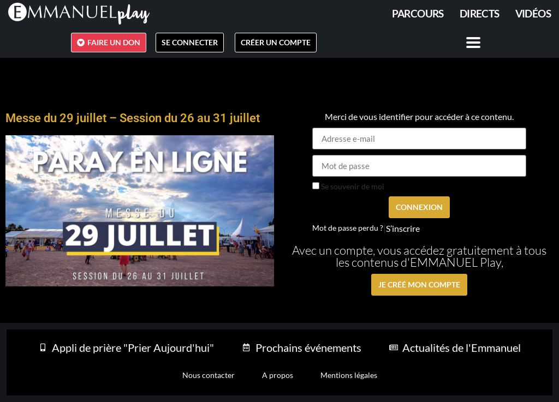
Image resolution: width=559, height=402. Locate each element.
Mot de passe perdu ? (347, 228)
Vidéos (533, 13)
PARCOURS (418, 13)
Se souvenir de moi (348, 186)
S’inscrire (403, 228)
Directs (479, 13)
